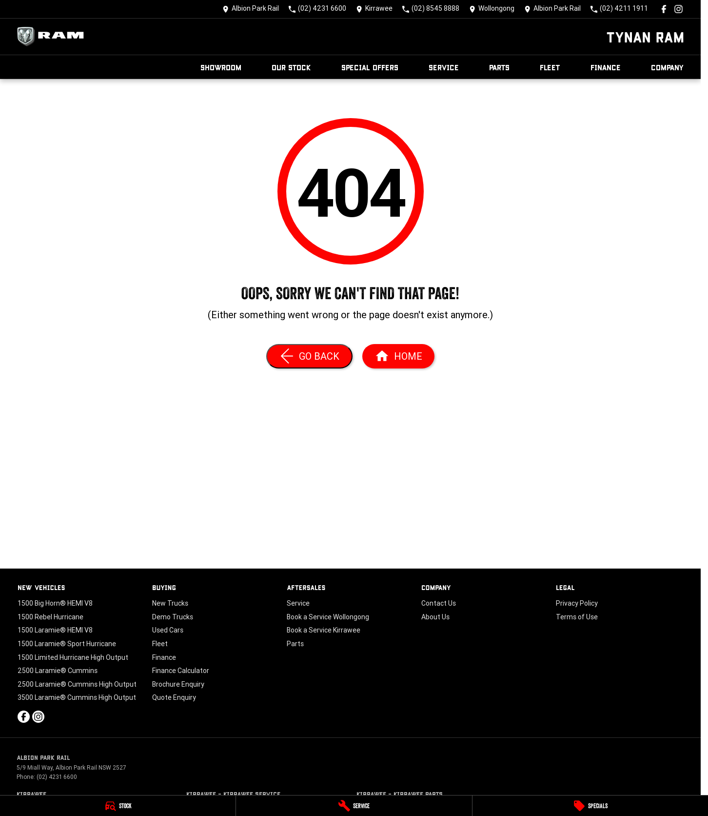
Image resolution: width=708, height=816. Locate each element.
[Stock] (118, 806)
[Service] (354, 806)
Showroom (220, 67)
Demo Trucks (172, 616)
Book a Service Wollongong (328, 616)
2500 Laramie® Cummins (58, 670)
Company (667, 67)
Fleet (550, 67)
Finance (605, 67)
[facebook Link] (664, 9)
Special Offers (369, 67)
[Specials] (590, 806)
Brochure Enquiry (178, 684)
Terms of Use (577, 616)
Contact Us (438, 603)
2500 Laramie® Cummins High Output (77, 684)
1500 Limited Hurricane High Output (73, 657)
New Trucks (170, 603)
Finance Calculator (180, 670)
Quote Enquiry (174, 697)
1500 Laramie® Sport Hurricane (67, 643)
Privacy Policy (577, 603)
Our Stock (291, 67)
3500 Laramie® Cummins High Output (77, 697)
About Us (435, 616)
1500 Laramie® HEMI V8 (55, 630)
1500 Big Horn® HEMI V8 (55, 603)
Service (444, 67)
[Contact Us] (250, 9)
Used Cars (167, 630)
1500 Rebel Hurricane (50, 616)
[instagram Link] (678, 9)
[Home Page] (53, 36)
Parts (499, 67)
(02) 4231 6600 (57, 776)
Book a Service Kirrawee (323, 630)
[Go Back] (309, 356)
